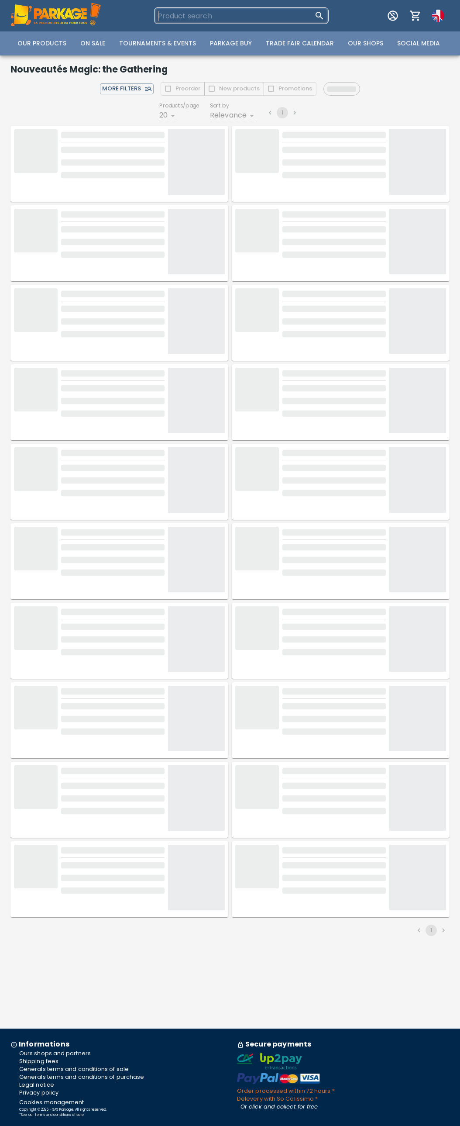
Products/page (179, 105)
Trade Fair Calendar (300, 43)
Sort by (219, 105)
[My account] (392, 15)
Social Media (418, 43)
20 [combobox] (163, 115)
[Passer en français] (438, 15)
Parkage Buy (231, 43)
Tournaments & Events (157, 43)
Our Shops (365, 43)
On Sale (92, 43)
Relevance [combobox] (228, 115)
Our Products (41, 43)
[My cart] (415, 15)
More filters (127, 88)
